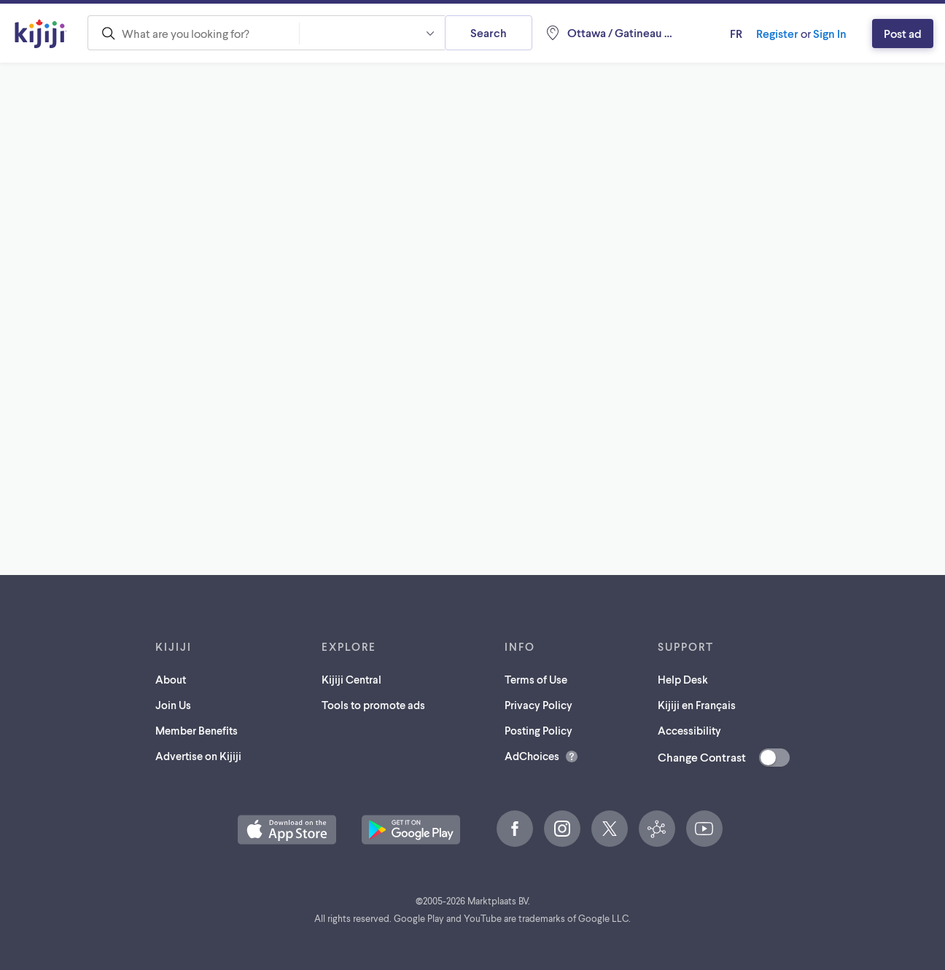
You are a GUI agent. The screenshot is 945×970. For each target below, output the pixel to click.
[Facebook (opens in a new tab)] (515, 828)
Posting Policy (538, 730)
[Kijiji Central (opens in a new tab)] (657, 828)
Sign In (830, 33)
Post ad (903, 33)
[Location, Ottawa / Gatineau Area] (609, 32)
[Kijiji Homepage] (41, 33)
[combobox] (193, 32)
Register (777, 33)
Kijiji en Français (697, 704)
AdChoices (532, 755)
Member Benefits (196, 730)
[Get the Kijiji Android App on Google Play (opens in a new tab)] (411, 829)
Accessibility (689, 730)
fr (736, 33)
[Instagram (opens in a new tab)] (562, 828)
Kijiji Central (351, 679)
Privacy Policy (538, 704)
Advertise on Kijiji (198, 755)
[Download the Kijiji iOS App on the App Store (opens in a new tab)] (287, 829)
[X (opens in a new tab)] (609, 828)
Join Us (173, 704)
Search (488, 32)
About (170, 679)
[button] (372, 32)
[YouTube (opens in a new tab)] (704, 828)
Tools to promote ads (373, 704)
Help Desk (683, 679)
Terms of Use (536, 679)
